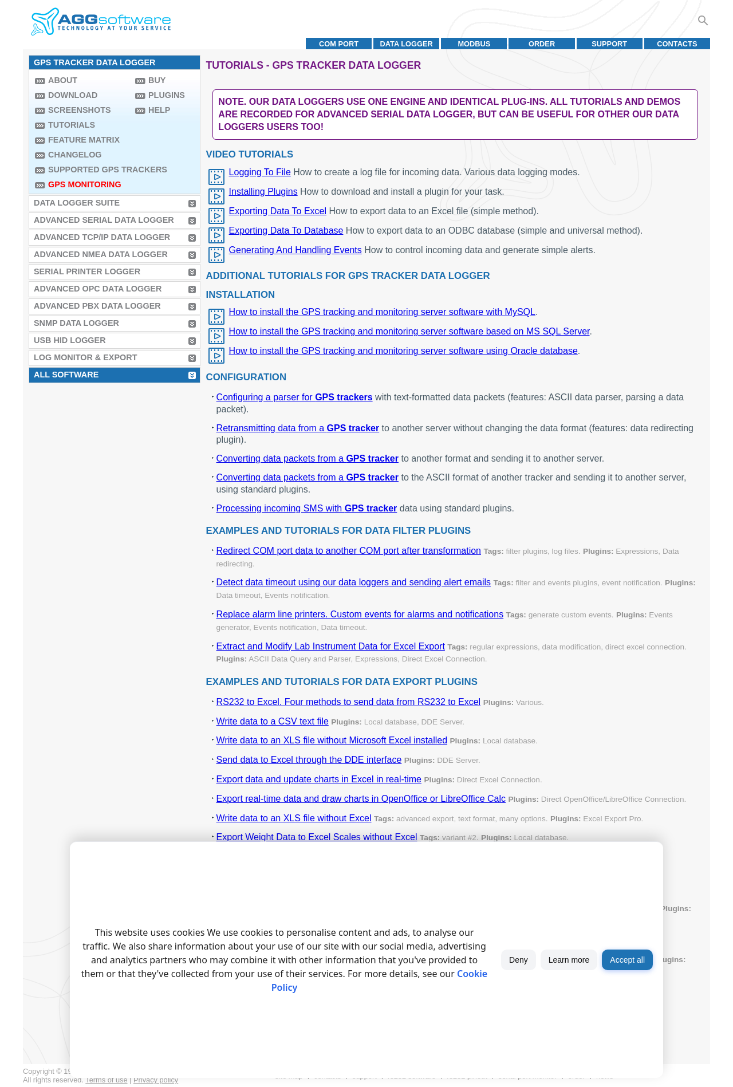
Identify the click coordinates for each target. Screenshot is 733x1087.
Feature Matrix (84, 139)
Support (609, 44)
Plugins (166, 95)
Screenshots (79, 110)
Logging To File (260, 172)
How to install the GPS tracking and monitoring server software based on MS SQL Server (409, 331)
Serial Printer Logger (87, 271)
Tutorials (71, 124)
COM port (338, 44)
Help (159, 110)
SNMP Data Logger (76, 323)
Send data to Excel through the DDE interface (309, 760)
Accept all (627, 959)
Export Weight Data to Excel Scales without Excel (316, 837)
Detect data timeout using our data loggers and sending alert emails (353, 582)
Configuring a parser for (294, 397)
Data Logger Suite (77, 202)
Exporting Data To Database (286, 230)
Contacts (677, 44)
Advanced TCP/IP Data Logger (102, 237)
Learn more (569, 959)
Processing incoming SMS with (306, 508)
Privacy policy (155, 1080)
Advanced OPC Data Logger (97, 288)
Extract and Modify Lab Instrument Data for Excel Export (330, 646)
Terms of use (106, 1080)
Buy (156, 80)
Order (542, 44)
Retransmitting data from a (298, 428)
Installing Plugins (263, 191)
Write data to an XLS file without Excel (294, 818)
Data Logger (406, 44)
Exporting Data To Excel (277, 211)
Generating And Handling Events (295, 250)
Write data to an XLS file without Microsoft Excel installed (331, 740)
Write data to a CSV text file (272, 721)
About (62, 80)
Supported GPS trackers (88, 169)
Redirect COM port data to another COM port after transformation (348, 551)
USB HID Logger (70, 340)
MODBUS (474, 44)
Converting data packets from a (307, 458)
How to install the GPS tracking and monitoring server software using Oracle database (403, 351)
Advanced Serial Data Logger (104, 220)
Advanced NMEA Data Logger (101, 254)
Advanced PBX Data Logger (97, 305)
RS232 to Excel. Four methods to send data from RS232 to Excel (348, 702)
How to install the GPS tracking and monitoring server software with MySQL (382, 312)
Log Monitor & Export (85, 357)
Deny (518, 959)
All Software (66, 374)
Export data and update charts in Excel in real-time (318, 779)
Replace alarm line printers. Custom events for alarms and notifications (360, 614)
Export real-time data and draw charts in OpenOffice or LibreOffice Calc (361, 799)
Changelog (75, 154)
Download (72, 95)
